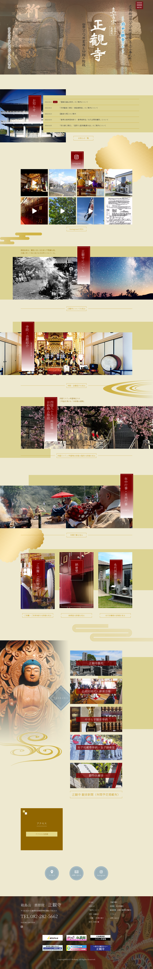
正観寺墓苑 (113, 902)
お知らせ (92, 906)
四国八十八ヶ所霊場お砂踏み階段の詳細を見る (77, 455)
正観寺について (94, 910)
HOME (91, 902)
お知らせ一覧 (83, 138)
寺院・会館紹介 (94, 914)
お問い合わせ (114, 918)
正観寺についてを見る (76, 308)
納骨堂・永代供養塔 (116, 906)
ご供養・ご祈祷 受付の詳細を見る (38, 615)
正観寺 (41, 904)
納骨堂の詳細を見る (76, 615)
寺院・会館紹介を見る (76, 385)
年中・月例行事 (94, 922)
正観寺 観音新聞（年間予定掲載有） (96, 794)
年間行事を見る (76, 535)
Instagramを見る (76, 229)
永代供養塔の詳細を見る (115, 615)
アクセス (113, 914)
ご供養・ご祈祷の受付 (96, 918)
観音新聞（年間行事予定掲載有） (121, 910)
